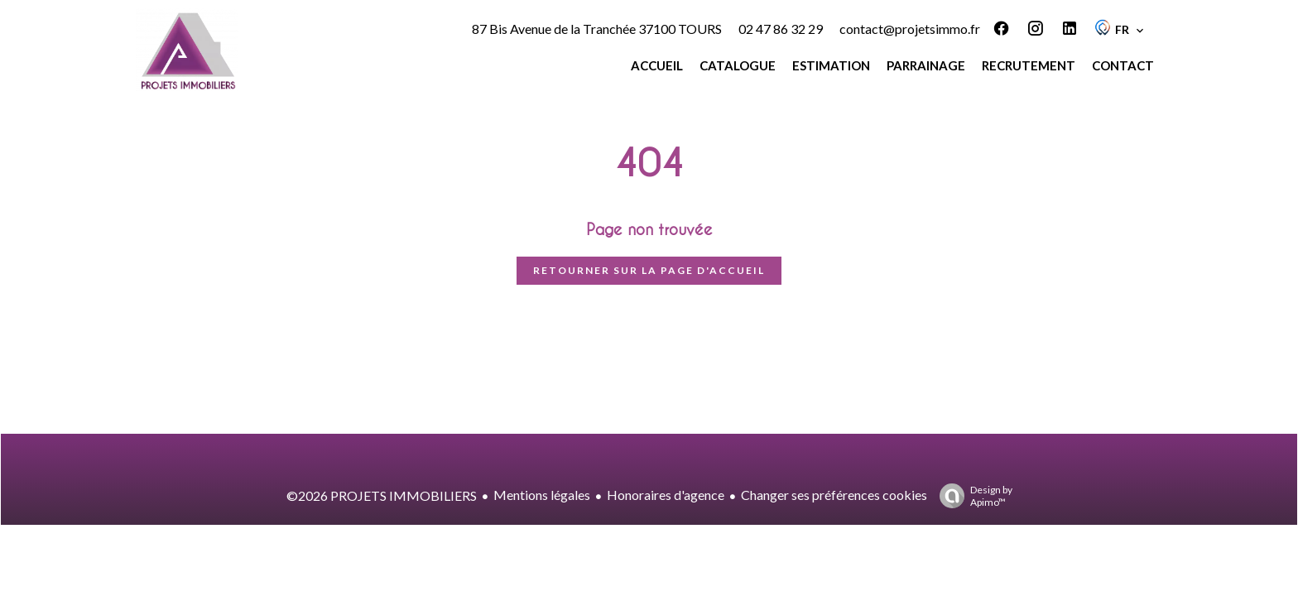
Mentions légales (541, 494)
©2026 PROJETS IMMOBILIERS (381, 495)
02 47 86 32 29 (780, 28)
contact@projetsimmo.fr (909, 28)
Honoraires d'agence (665, 494)
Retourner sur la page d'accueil (649, 270)
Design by (971, 495)
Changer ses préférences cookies (834, 494)
